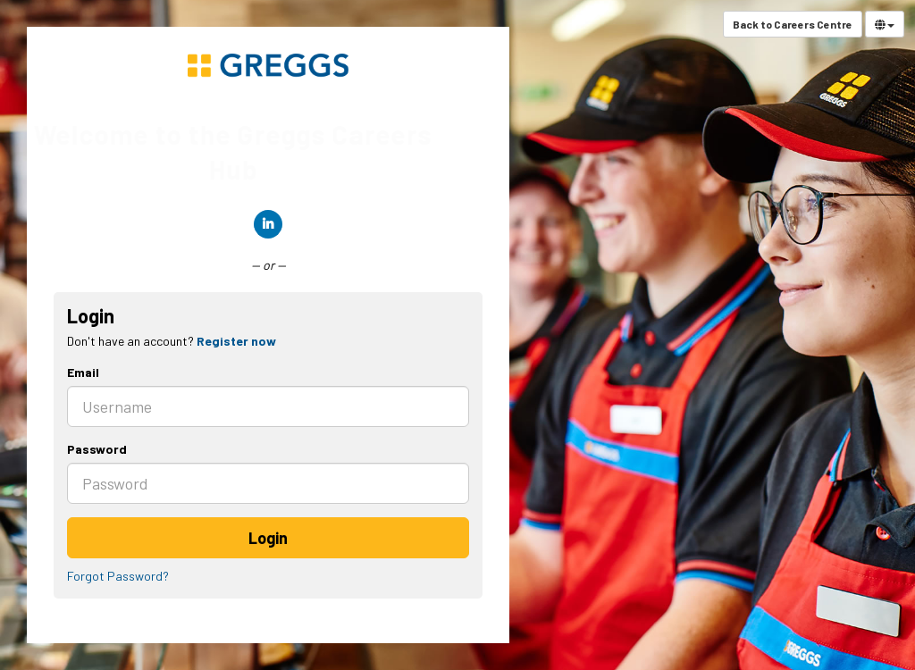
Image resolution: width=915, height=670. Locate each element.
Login (268, 538)
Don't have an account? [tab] (171, 340)
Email (83, 372)
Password (97, 448)
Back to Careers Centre (792, 24)
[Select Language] (884, 24)
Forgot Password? (118, 575)
